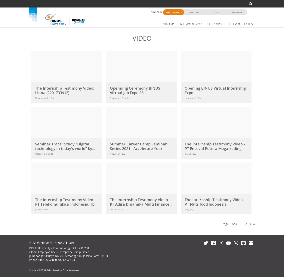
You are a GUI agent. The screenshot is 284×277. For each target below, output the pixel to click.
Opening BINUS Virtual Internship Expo (215, 90)
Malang (215, 12)
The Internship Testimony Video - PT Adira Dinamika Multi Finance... (141, 202)
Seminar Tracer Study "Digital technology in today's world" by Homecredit (63, 148)
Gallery (248, 24)
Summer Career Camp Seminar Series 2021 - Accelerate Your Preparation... (138, 148)
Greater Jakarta (174, 12)
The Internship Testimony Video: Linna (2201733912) (64, 90)
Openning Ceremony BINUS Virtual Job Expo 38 (135, 90)
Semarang (237, 12)
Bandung (194, 12)
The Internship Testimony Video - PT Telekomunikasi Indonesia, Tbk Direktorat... (66, 204)
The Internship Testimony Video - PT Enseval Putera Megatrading (215, 146)
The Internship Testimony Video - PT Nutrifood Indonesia (215, 202)
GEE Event (233, 24)
